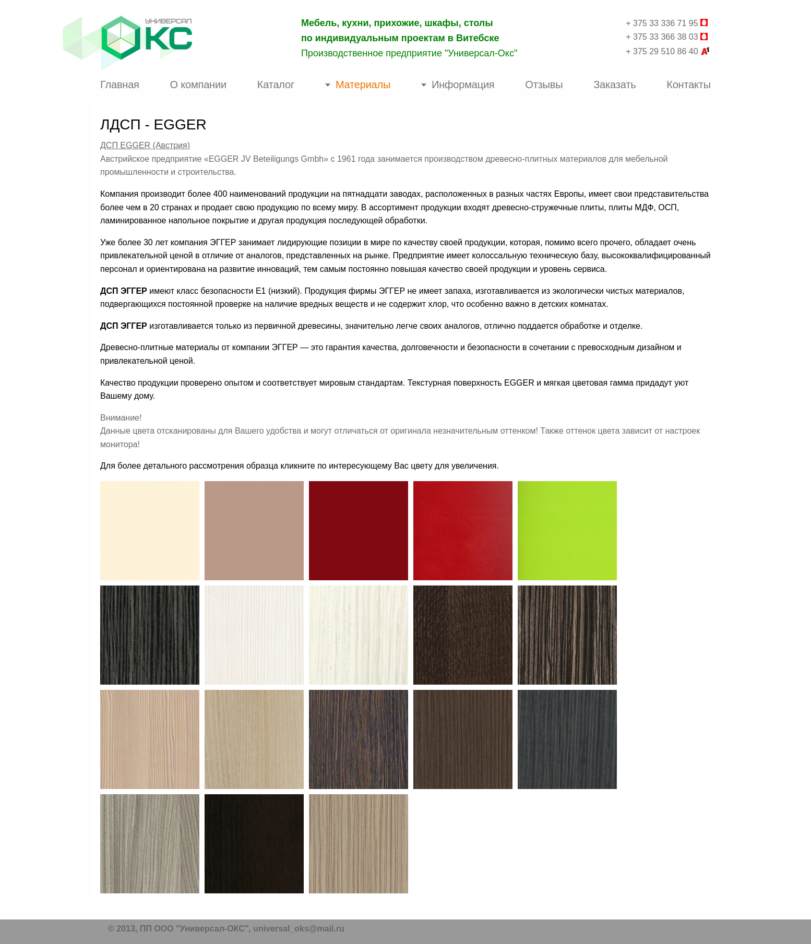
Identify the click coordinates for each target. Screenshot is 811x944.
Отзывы (544, 84)
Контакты (688, 84)
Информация (463, 84)
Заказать (614, 84)
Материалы (363, 84)
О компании (198, 84)
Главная (119, 84)
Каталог (275, 84)
